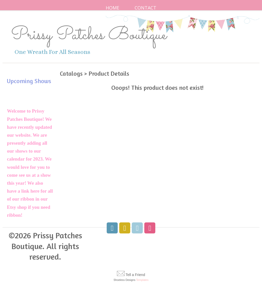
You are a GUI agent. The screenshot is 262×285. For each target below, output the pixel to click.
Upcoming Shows (29, 81)
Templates (142, 279)
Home (112, 8)
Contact (145, 8)
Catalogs (71, 73)
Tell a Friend (135, 275)
